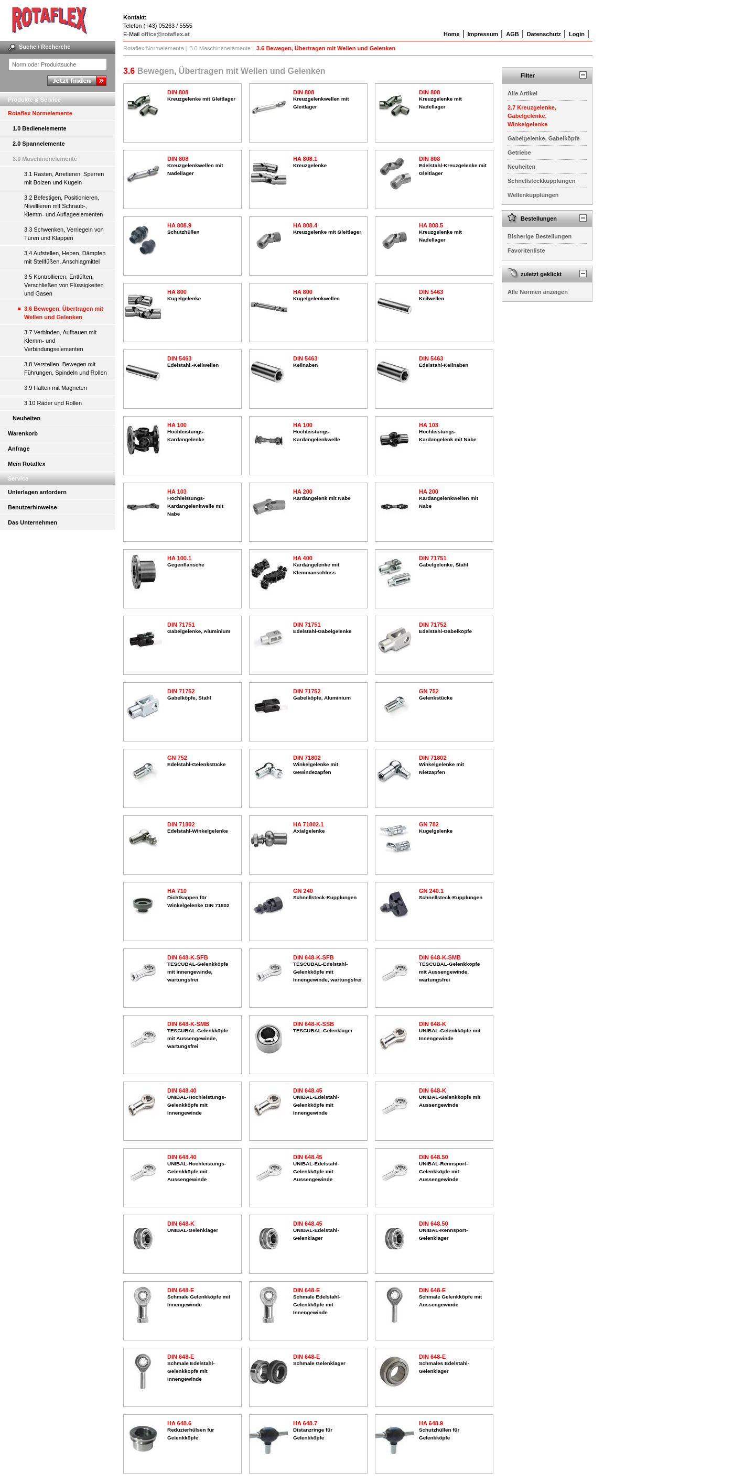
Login (577, 34)
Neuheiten (26, 418)
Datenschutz (544, 34)
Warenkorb (23, 433)
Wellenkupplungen (533, 195)
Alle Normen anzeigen (538, 292)
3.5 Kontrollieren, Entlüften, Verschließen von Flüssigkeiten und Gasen (64, 285)
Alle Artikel (522, 93)
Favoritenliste (526, 250)
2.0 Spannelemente (39, 143)
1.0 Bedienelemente (40, 128)
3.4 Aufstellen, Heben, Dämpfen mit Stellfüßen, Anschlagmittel (64, 257)
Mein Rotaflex (27, 464)
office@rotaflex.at (165, 34)
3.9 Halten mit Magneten (55, 388)
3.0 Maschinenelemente (45, 159)
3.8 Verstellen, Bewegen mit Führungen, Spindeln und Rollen (65, 368)
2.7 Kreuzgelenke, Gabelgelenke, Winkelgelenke (532, 115)
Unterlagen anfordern (37, 492)
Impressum (483, 34)
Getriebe (519, 152)
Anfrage (19, 448)
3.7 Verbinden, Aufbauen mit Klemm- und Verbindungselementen (60, 340)
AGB (512, 34)
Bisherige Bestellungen (539, 236)
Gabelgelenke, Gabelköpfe (544, 138)
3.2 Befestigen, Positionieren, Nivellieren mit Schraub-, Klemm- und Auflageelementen (63, 205)
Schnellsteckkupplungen (542, 181)
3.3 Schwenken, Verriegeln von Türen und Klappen (64, 233)
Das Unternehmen (32, 522)
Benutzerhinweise (32, 507)
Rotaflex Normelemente (40, 113)
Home (452, 34)
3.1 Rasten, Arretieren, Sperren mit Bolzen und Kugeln (64, 178)
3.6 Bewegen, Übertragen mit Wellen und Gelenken (63, 312)
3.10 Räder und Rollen (53, 403)
